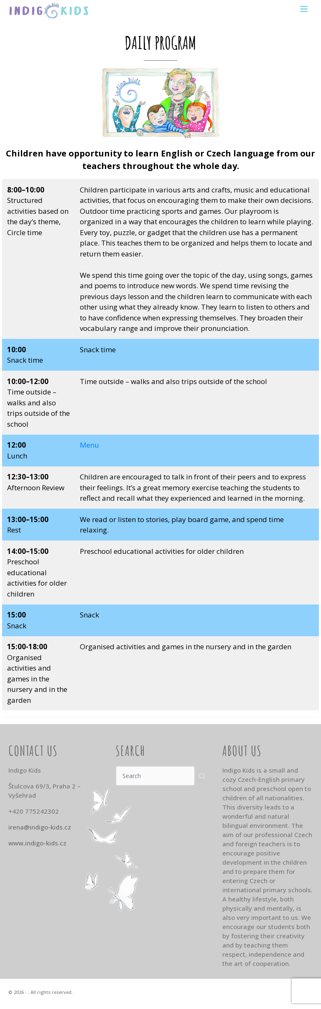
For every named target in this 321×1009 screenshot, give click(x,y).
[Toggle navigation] (304, 9)
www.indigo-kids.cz (37, 843)
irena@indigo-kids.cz (39, 827)
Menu (89, 445)
